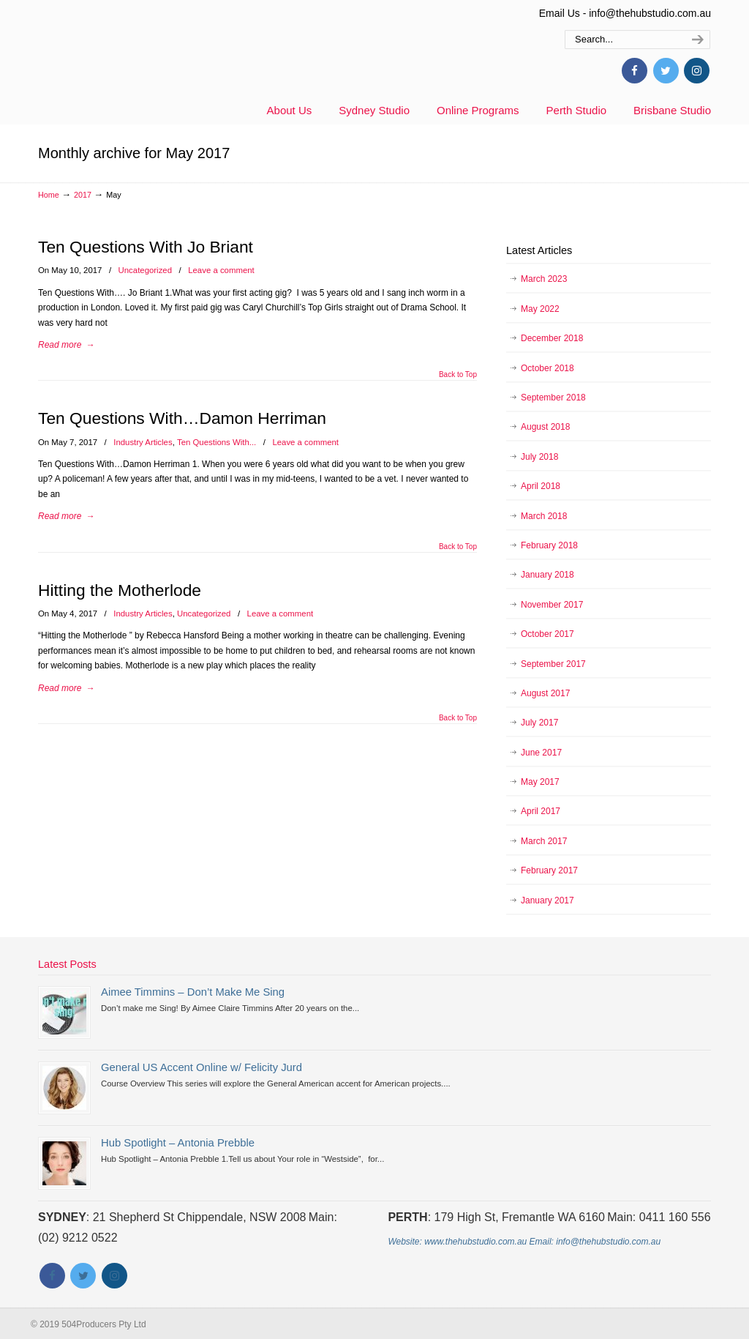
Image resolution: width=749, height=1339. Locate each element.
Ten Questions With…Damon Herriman (182, 418)
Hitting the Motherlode (119, 590)
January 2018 (547, 575)
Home (48, 194)
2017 (82, 194)
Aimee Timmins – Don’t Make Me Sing (193, 992)
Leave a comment (221, 270)
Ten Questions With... (216, 442)
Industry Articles (142, 442)
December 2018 (552, 338)
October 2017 (547, 634)
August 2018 (545, 427)
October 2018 (547, 368)
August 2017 (545, 693)
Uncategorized (145, 270)
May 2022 (540, 309)
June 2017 (541, 752)
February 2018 (549, 545)
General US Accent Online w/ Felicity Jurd (201, 1067)
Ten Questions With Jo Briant (145, 246)
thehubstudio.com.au (166, 55)
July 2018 (539, 457)
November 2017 (552, 605)
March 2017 (544, 841)
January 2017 (547, 900)
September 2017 (553, 664)
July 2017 (539, 722)
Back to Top (458, 374)
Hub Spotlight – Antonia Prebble (178, 1143)
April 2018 (540, 486)
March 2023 (544, 279)
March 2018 (544, 516)
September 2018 (553, 397)
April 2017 (540, 811)
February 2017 (549, 870)
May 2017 (540, 782)
